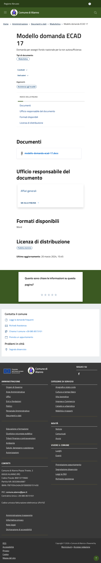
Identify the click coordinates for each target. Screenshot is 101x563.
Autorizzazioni (12, 452)
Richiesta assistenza (65, 478)
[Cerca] (95, 12)
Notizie (59, 429)
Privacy (6, 550)
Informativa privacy (15, 520)
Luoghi (59, 450)
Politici (9, 406)
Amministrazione (20, 24)
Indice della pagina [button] (28, 96)
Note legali (11, 524)
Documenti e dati (38, 24)
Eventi (58, 455)
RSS (4, 543)
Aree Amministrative (15, 391)
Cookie (6, 554)
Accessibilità (8, 547)
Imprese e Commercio (65, 401)
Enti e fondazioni (13, 401)
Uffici (8, 396)
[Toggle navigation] (5, 12)
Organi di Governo (14, 387)
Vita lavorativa (62, 396)
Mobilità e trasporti (64, 410)
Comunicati (61, 433)
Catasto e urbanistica (65, 406)
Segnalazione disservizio (66, 469)
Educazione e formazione (17, 428)
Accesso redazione (82, 547)
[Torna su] (96, 558)
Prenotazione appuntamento (68, 464)
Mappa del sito (9, 558)
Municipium (66, 547)
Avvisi (58, 438)
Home (5, 24)
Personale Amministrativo (17, 410)
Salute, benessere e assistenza (20, 447)
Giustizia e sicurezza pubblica (19, 433)
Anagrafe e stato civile (66, 387)
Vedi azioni (23, 75)
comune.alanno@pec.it (16, 492)
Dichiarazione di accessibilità (19, 529)
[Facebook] (79, 374)
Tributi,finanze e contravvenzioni (21, 438)
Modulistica (55, 24)
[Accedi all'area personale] (89, 3)
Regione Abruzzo (11, 3)
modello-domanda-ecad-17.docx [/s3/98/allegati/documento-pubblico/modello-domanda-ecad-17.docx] (41, 153)
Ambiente (10, 443)
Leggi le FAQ (61, 474)
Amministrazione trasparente (19, 515)
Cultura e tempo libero (66, 391)
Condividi (22, 70)
